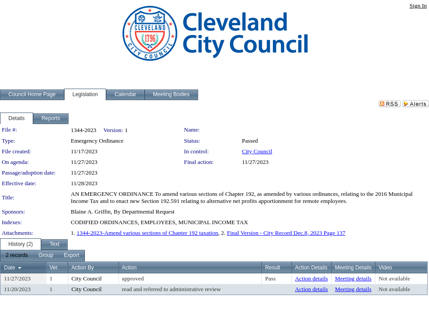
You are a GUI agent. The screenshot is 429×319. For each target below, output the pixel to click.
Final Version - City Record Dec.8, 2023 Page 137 (286, 233)
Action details (311, 278)
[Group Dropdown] (45, 255)
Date (9, 268)
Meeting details (353, 278)
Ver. (54, 268)
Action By (82, 268)
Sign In (418, 5)
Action (129, 268)
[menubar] (42, 255)
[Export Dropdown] (71, 255)
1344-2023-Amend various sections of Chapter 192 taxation (147, 233)
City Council (257, 151)
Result (272, 268)
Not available (394, 278)
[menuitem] (16, 255)
